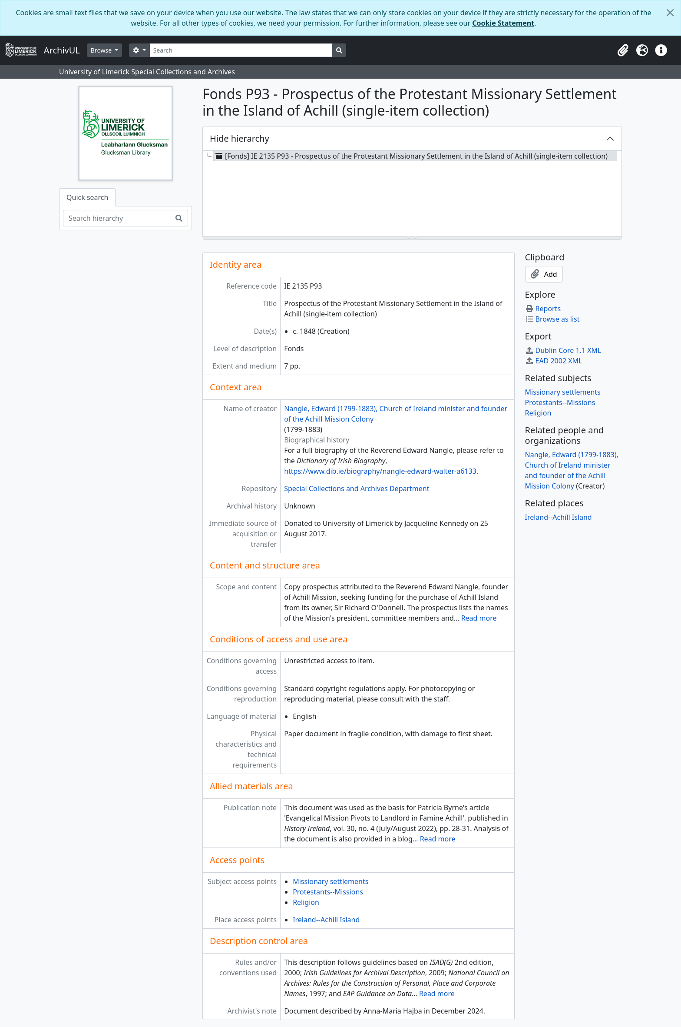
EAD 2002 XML (553, 361)
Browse (102, 50)
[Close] (670, 12)
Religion (306, 902)
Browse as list (552, 319)
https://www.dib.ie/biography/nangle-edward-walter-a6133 (380, 471)
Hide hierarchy (239, 138)
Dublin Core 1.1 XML (563, 350)
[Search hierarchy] (116, 218)
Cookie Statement (503, 23)
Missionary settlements (330, 881)
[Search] (241, 50)
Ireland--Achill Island (326, 919)
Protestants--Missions (328, 892)
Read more (479, 618)
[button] (622, 50)
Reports (543, 308)
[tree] (412, 194)
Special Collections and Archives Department (356, 488)
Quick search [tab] (87, 197)
